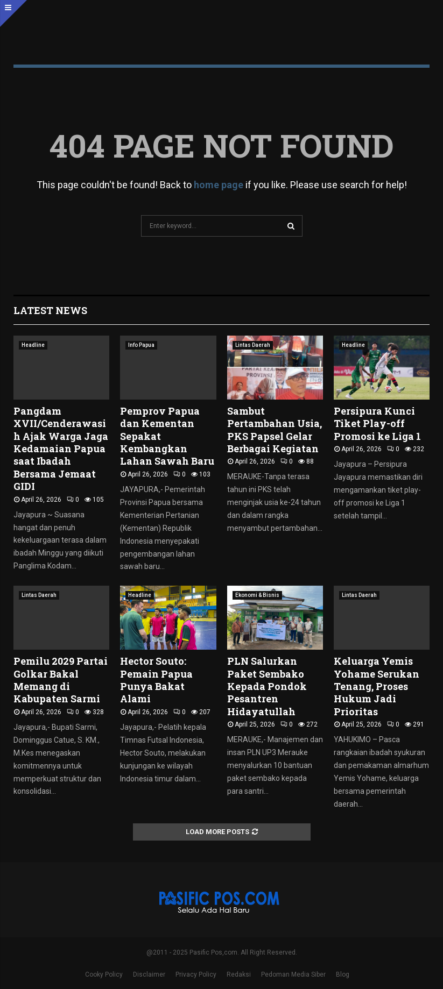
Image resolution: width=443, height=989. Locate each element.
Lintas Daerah (252, 345)
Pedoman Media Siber (293, 974)
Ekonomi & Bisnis (257, 595)
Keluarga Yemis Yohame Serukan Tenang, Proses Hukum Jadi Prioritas (376, 686)
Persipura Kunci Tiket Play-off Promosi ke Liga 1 (377, 423)
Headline (33, 345)
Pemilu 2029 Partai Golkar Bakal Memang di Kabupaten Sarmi (60, 679)
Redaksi (239, 974)
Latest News (50, 310)
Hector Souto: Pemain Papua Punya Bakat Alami (156, 679)
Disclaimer (149, 974)
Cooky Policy (104, 974)
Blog (342, 974)
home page (218, 184)
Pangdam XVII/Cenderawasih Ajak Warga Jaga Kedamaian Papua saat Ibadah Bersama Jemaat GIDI (60, 448)
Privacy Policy (195, 974)
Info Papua (141, 345)
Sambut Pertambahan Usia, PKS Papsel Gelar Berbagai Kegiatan (274, 429)
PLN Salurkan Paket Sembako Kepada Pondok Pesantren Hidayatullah (267, 686)
